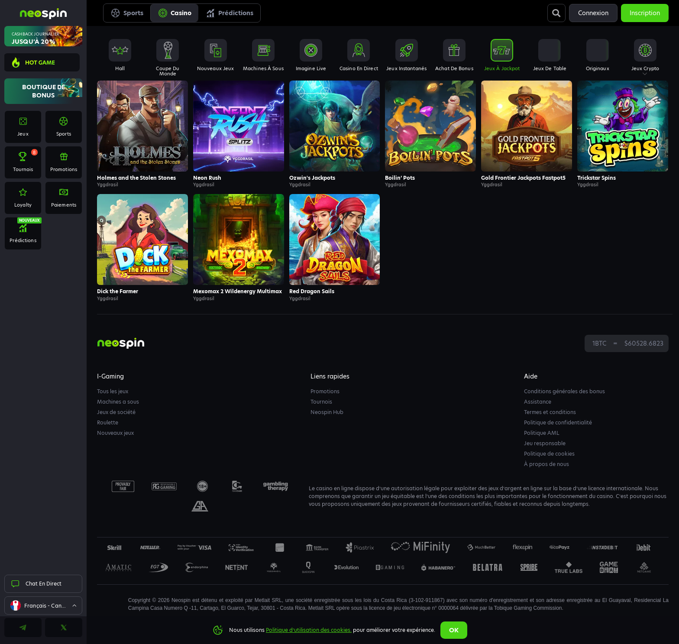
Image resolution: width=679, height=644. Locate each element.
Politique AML (541, 433)
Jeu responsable (545, 443)
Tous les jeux (112, 391)
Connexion (593, 13)
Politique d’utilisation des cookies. (309, 630)
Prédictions (229, 13)
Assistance (537, 401)
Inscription (645, 13)
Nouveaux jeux (115, 433)
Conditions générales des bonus (564, 391)
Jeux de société (116, 412)
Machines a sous (118, 401)
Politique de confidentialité (558, 422)
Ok (454, 630)
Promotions (325, 391)
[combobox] (43, 605)
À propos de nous (546, 464)
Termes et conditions (550, 412)
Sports (126, 13)
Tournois (321, 401)
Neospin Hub (326, 412)
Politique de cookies (549, 453)
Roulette (107, 422)
